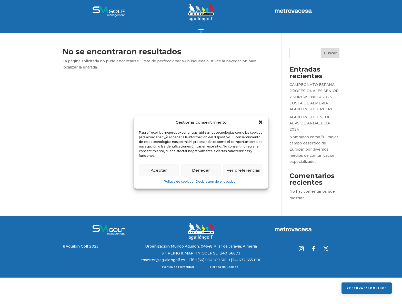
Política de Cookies (224, 267)
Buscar (330, 53)
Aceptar (159, 170)
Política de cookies (178, 182)
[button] (260, 122)
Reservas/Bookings (366, 288)
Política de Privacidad (178, 267)
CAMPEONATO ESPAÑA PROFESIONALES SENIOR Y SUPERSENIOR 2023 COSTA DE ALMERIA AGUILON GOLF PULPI (314, 96)
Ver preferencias (243, 170)
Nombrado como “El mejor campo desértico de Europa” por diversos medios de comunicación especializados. (313, 149)
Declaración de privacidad (216, 182)
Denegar (201, 170)
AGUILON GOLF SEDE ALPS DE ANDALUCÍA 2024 (309, 123)
